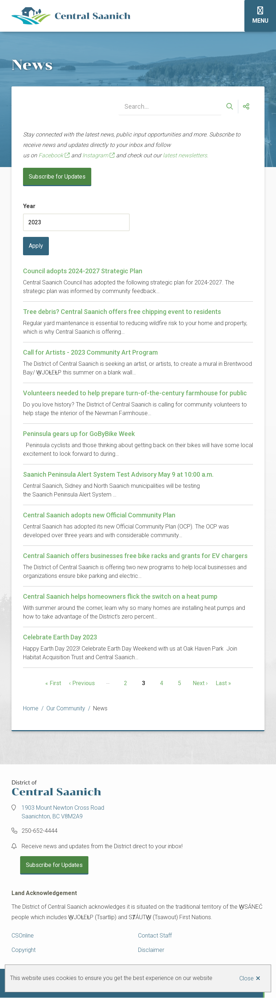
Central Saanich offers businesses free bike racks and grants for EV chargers (135, 555)
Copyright (24, 950)
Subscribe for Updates (57, 176)
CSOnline (23, 935)
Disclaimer (151, 950)
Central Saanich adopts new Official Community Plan (99, 515)
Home (30, 708)
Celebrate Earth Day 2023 (60, 637)
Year (29, 206)
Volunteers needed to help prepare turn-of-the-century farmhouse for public (135, 393)
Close (246, 978)
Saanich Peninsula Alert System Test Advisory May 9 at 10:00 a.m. (118, 474)
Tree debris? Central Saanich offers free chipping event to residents (122, 311)
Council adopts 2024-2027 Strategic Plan (82, 271)
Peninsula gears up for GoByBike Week (79, 433)
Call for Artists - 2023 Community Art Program (90, 352)
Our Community (65, 708)
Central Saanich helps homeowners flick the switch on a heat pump (120, 596)
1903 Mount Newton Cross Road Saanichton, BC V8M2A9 (63, 812)
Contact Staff (155, 935)
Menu (260, 20)
